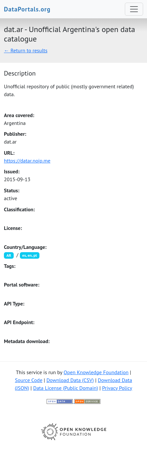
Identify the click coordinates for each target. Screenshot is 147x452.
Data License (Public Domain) (65, 388)
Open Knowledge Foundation (96, 372)
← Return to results (26, 50)
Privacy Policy (117, 388)
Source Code (28, 380)
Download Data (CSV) (70, 380)
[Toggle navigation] (134, 9)
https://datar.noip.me (27, 160)
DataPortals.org (27, 9)
